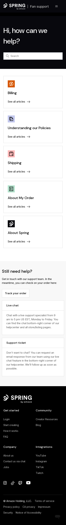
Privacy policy (11, 506)
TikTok (40, 467)
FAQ (5, 436)
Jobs (6, 467)
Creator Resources (47, 419)
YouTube (41, 455)
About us (8, 455)
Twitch (39, 472)
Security (8, 512)
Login (6, 419)
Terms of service (44, 500)
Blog (38, 425)
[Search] (33, 56)
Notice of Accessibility (28, 512)
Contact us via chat (14, 461)
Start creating (11, 425)
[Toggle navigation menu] (56, 6)
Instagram (41, 461)
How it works (10, 430)
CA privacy (29, 506)
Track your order (15, 293)
